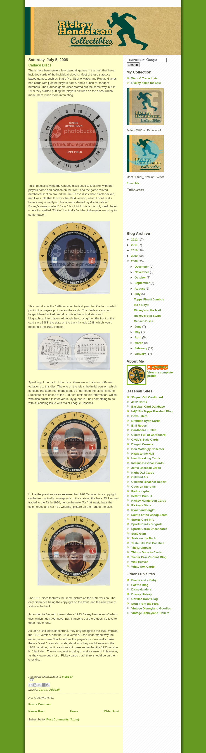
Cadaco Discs (40, 65)
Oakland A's (139, 477)
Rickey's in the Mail (147, 310)
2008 (135, 261)
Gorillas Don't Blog (144, 599)
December (142, 266)
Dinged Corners (142, 444)
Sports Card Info (142, 519)
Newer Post (36, 711)
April (138, 337)
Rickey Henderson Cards (148, 500)
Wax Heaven (140, 562)
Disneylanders (141, 589)
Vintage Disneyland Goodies (151, 608)
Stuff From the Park (145, 603)
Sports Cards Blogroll (146, 524)
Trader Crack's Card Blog (149, 557)
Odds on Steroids (143, 486)
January (141, 353)
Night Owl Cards (142, 472)
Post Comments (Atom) (62, 719)
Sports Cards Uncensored (149, 529)
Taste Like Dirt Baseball (147, 543)
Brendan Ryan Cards (146, 421)
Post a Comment (40, 704)
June (138, 326)
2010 (135, 250)
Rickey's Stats (141, 505)
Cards (43, 689)
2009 (135, 255)
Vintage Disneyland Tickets (150, 613)
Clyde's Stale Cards (145, 439)
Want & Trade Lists (144, 78)
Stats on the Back (143, 538)
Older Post (111, 711)
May (138, 332)
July (138, 294)
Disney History (141, 594)
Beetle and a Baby (144, 580)
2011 (135, 245)
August (140, 288)
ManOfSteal (160, 367)
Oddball (54, 689)
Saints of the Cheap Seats (149, 515)
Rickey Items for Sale (146, 83)
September (143, 283)
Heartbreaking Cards (145, 458)
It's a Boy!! (141, 305)
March (139, 343)
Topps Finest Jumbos (149, 299)
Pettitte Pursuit (141, 496)
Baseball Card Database (148, 406)
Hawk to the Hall (142, 453)
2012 (135, 239)
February (141, 348)
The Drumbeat (141, 547)
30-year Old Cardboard (147, 397)
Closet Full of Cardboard (148, 435)
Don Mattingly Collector (147, 449)
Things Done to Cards (146, 552)
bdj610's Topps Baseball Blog (152, 411)
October (141, 277)
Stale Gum (138, 533)
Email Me (133, 183)
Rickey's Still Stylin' (147, 315)
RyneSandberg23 (143, 510)
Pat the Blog (140, 585)
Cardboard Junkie (143, 430)
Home (74, 711)
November (142, 272)
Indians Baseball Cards (147, 463)
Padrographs (140, 491)
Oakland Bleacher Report (148, 482)
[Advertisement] (140, 645)
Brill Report (139, 425)
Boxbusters (139, 416)
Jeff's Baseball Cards (146, 468)
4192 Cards (139, 402)
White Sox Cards (143, 566)
